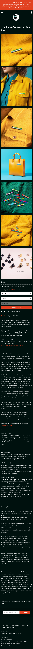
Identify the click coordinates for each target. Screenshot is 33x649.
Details (3, 316)
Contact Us (10, 627)
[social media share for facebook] (2, 311)
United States (12, 290)
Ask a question (15, 311)
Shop (2, 625)
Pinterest (18, 633)
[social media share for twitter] (5, 311)
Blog (7, 625)
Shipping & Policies (13, 316)
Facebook (4, 633)
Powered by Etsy (6, 646)
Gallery (17, 625)
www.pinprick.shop (6, 425)
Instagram (12, 633)
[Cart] (31, 13)
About (12, 625)
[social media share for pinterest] (8, 311)
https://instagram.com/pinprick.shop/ (12, 345)
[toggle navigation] (2, 12)
